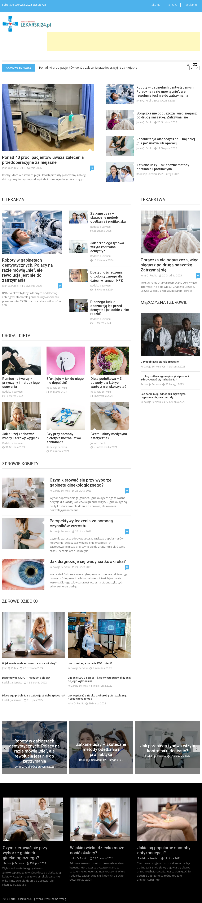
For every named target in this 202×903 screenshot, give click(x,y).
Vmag (62, 899)
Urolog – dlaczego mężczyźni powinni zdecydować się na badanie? (165, 388)
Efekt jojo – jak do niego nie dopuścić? (65, 390)
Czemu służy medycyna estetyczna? (109, 446)
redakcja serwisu (146, 174)
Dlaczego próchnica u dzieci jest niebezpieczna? (33, 705)
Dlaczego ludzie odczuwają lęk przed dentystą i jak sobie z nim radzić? (109, 317)
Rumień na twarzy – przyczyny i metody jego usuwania (21, 392)
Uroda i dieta (16, 335)
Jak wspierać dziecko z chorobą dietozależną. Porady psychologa (97, 707)
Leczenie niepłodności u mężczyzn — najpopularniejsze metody (164, 405)
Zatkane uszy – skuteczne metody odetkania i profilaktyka (162, 167)
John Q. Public (10, 168)
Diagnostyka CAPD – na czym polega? (26, 687)
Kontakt (172, 4)
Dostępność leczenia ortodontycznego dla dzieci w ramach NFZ (106, 286)
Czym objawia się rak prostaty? (160, 371)
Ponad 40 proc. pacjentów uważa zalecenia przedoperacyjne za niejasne (88, 67)
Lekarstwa (153, 199)
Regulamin (190, 4)
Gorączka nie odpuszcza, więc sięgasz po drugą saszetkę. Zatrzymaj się (166, 115)
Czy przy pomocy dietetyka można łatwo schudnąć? (64, 447)
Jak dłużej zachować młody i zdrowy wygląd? (20, 446)
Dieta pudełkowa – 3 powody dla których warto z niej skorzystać (108, 392)
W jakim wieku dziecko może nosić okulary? (29, 673)
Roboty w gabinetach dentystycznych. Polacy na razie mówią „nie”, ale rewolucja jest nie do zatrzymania (165, 91)
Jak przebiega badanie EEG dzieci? (90, 673)
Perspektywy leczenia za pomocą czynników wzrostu (81, 533)
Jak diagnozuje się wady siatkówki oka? (88, 571)
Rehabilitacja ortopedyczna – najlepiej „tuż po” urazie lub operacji (165, 141)
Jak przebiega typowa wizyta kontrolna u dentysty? (107, 256)
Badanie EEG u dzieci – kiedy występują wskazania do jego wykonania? (99, 689)
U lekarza (13, 199)
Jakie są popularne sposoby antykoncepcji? (164, 848)
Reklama (155, 4)
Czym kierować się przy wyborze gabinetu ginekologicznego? (80, 492)
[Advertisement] (123, 41)
